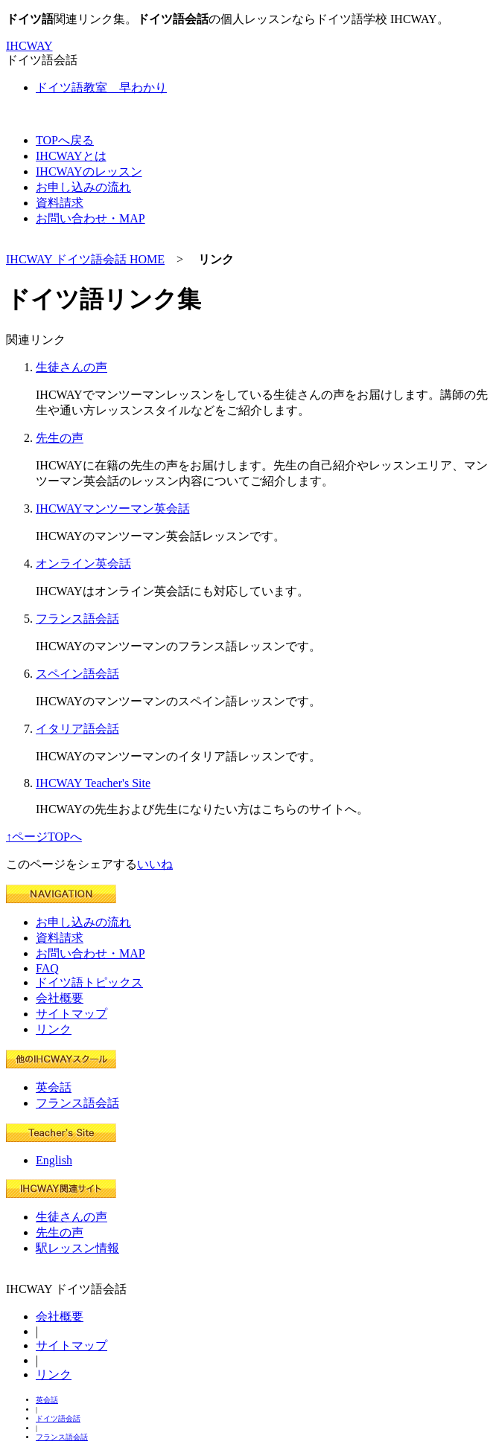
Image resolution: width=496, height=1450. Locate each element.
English (54, 1160)
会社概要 (59, 998)
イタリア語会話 (77, 728)
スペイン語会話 (77, 673)
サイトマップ (71, 1013)
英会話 (53, 1087)
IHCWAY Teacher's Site (93, 783)
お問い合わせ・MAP (90, 953)
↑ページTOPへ (44, 836)
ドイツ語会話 (58, 1418)
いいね (155, 864)
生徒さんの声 (71, 367)
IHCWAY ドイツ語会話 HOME (85, 259)
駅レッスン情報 (77, 1248)
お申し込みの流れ (83, 922)
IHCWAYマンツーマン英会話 (113, 508)
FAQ (47, 968)
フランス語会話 (77, 618)
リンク (53, 1029)
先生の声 (59, 438)
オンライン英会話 (83, 563)
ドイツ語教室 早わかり (101, 87)
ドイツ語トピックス (89, 982)
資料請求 (59, 937)
